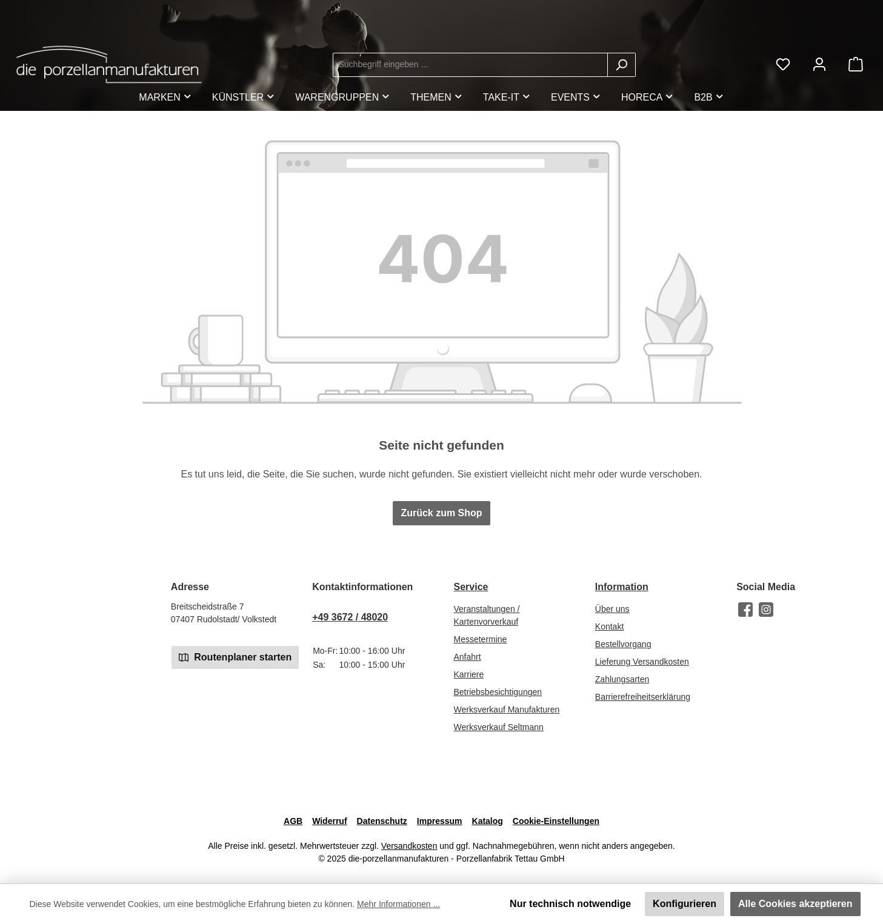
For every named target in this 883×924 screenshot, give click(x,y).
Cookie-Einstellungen (556, 821)
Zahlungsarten (622, 679)
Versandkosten (409, 846)
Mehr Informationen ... (398, 904)
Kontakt (609, 626)
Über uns (612, 609)
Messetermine (480, 639)
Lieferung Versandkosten (642, 661)
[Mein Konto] (819, 64)
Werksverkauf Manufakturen (506, 709)
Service (470, 587)
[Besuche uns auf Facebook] (745, 609)
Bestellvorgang (623, 644)
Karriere (468, 674)
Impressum (439, 821)
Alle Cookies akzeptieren (795, 904)
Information (621, 587)
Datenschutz (382, 821)
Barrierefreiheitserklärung (642, 697)
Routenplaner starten (235, 656)
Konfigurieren (684, 904)
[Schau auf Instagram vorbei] (766, 609)
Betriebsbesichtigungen (497, 692)
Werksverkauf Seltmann (498, 727)
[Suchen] (621, 65)
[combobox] (470, 65)
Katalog (487, 821)
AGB (293, 821)
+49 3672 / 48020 (350, 617)
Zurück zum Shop (441, 513)
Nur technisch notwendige (570, 904)
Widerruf (329, 821)
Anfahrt (467, 657)
